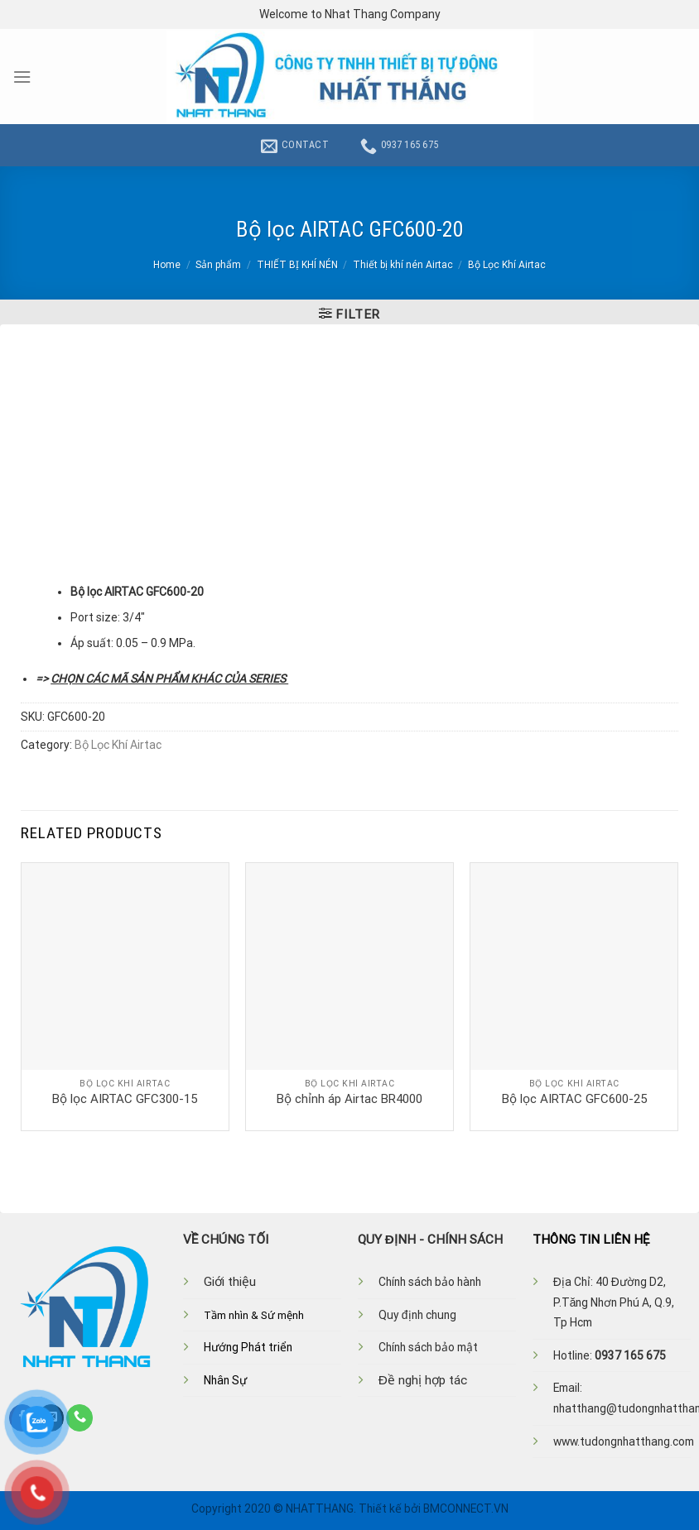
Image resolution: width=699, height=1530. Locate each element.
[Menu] (21, 77)
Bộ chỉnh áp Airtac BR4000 (349, 1098)
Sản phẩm (218, 265)
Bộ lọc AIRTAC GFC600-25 (574, 1098)
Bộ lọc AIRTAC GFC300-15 (124, 1098)
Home (167, 265)
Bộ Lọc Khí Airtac (507, 265)
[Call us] (79, 1417)
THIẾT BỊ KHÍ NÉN (297, 265)
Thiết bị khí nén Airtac (403, 265)
